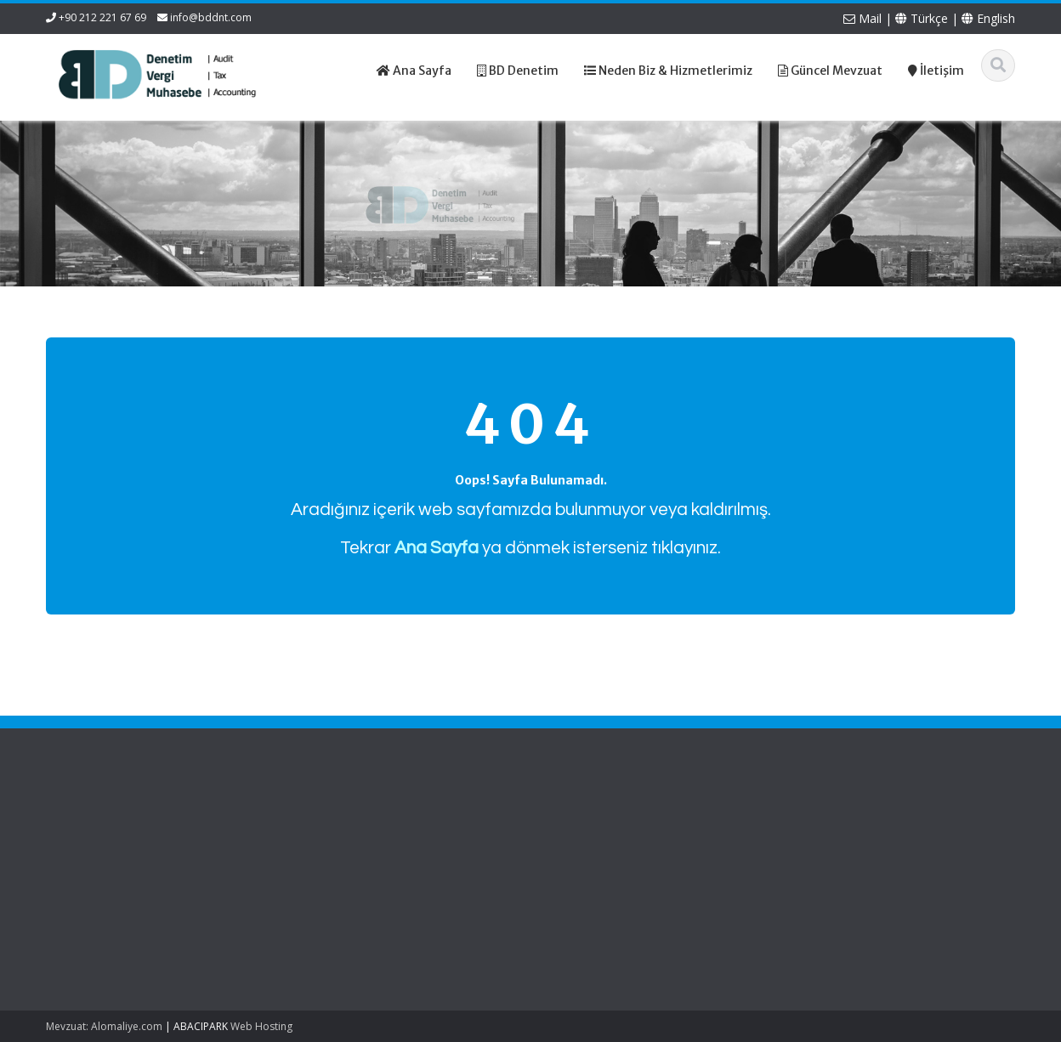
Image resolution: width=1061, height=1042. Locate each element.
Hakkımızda (301, 839)
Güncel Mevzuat (313, 870)
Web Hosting (261, 1026)
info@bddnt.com (211, 17)
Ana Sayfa (298, 822)
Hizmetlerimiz (306, 854)
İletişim (289, 885)
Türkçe (921, 18)
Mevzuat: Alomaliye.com (104, 1026)
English (988, 18)
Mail (862, 18)
